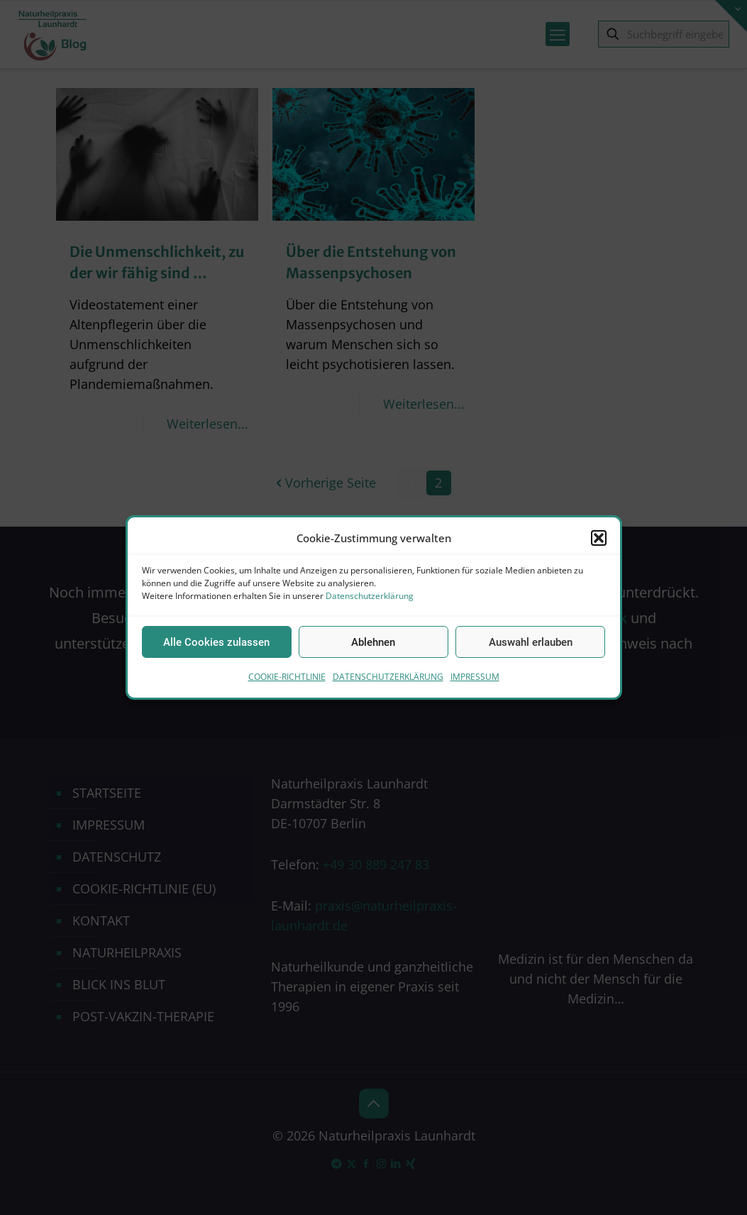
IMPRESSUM (474, 677)
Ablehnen (373, 642)
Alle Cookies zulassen (216, 642)
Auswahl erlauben (530, 642)
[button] (599, 538)
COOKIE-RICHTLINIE (287, 677)
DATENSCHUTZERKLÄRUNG (388, 677)
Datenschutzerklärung (370, 596)
